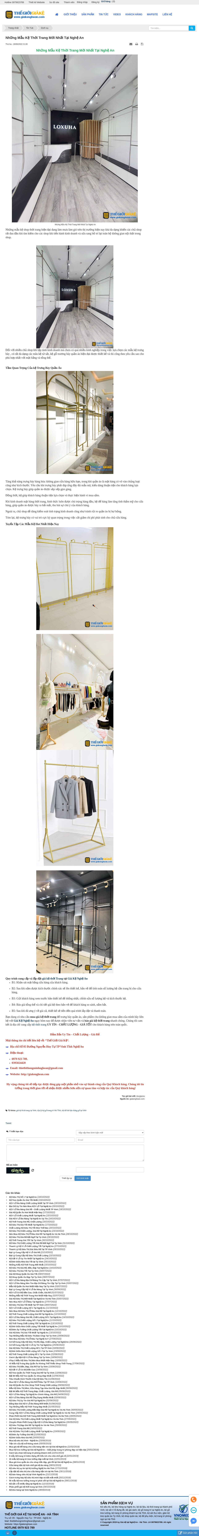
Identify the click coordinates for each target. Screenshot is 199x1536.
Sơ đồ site (54, 2)
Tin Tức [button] (104, 14)
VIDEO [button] (117, 14)
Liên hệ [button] (167, 14)
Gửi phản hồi (187, 1533)
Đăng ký (95, 2)
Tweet (8, 1123)
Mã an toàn (12, 1165)
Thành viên (69, 2)
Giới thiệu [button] (70, 14)
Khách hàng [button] (133, 14)
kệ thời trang (39, 1024)
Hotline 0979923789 (14, 2)
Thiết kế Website (37, 2)
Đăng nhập (82, 2)
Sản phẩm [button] (87, 14)
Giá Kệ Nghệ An (78, 978)
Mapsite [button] (152, 14)
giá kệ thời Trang (52, 978)
